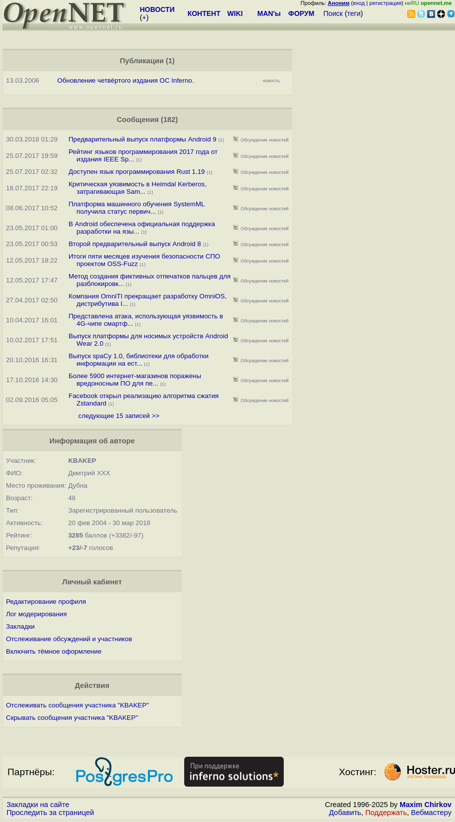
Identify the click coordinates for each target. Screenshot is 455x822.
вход (359, 3)
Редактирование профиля (46, 601)
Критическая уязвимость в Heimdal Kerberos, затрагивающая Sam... (138, 187)
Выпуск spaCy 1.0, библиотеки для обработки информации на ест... (139, 359)
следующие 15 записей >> (118, 415)
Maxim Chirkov (426, 805)
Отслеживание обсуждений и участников (69, 639)
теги (353, 13)
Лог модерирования (36, 614)
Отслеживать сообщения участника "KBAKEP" (77, 705)
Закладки (20, 626)
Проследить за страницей (50, 813)
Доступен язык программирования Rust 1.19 (138, 171)
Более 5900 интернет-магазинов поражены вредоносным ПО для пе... (135, 379)
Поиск (333, 13)
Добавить (345, 813)
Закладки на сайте (37, 805)
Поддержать (386, 813)
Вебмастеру (431, 813)
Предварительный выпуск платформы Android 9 (143, 139)
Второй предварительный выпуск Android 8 (135, 244)
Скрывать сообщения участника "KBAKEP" (72, 717)
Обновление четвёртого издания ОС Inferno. (125, 80)
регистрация (385, 3)
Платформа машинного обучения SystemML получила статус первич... (137, 207)
